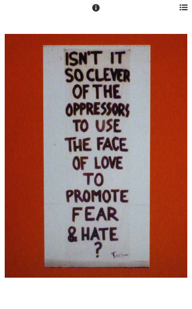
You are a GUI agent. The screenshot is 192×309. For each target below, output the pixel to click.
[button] (96, 11)
